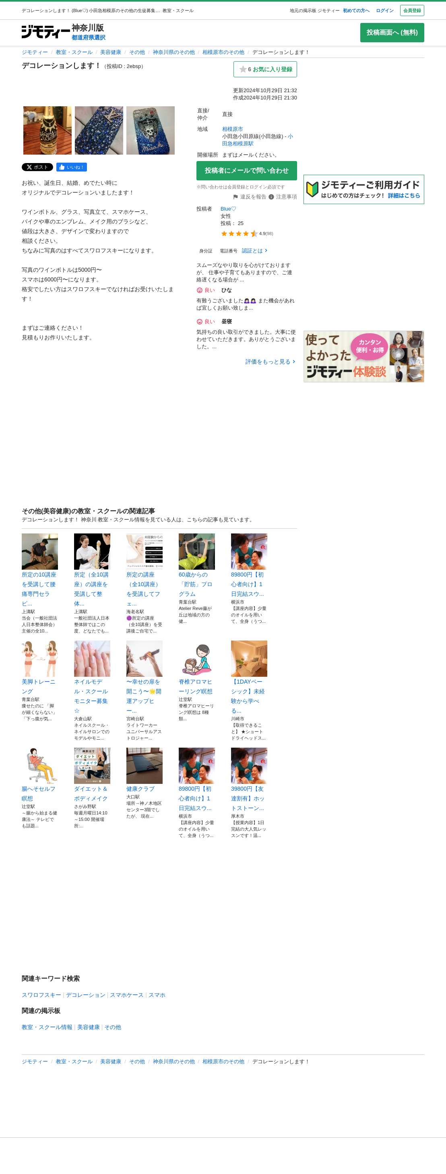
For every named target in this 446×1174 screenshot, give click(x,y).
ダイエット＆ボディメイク (92, 775)
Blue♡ (228, 209)
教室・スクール (74, 52)
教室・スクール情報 (47, 1027)
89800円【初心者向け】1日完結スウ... (249, 565)
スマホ (157, 995)
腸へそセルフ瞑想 (40, 775)
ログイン (385, 10)
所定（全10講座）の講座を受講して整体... (92, 570)
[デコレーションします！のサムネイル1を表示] (47, 130)
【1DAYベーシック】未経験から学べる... (249, 677)
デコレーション (85, 995)
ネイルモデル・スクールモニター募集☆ (92, 677)
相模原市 (232, 129)
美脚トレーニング (40, 667)
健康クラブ (144, 770)
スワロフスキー (41, 995)
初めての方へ (356, 10)
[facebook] (71, 167)
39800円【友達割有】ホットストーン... (249, 779)
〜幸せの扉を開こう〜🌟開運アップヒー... (144, 677)
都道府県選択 (88, 37)
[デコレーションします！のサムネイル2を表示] (99, 130)
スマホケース (127, 995)
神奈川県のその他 (174, 52)
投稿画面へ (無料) (392, 32)
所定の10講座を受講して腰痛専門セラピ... (40, 570)
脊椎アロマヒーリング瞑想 (197, 667)
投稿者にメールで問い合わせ (247, 170)
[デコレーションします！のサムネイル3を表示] (150, 130)
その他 (137, 52)
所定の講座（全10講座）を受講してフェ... (144, 570)
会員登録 (412, 10)
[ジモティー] (46, 32)
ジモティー (35, 52)
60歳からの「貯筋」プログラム (197, 565)
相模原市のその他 (223, 52)
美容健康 (110, 52)
